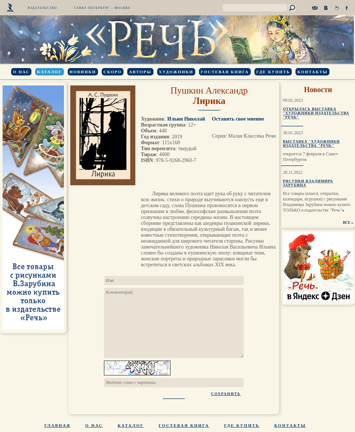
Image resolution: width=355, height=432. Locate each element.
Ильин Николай (186, 119)
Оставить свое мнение (238, 119)
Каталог (49, 72)
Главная (57, 425)
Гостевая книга (225, 72)
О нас (21, 72)
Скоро (113, 72)
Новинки (83, 72)
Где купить (273, 72)
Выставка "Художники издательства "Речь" (311, 143)
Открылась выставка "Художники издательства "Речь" (316, 113)
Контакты (312, 72)
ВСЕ (347, 222)
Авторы (140, 72)
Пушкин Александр (209, 90)
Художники (176, 72)
